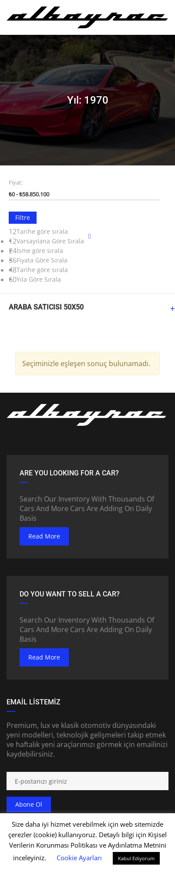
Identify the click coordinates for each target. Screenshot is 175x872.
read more (44, 536)
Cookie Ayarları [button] (79, 857)
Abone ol (28, 804)
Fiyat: (16, 182)
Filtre (22, 217)
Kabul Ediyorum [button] (136, 858)
